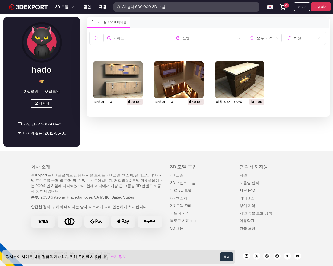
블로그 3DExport (184, 220)
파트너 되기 (179, 213)
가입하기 (320, 7)
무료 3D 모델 (181, 190)
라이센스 (247, 198)
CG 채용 (176, 228)
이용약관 (247, 220)
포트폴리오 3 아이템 (108, 22)
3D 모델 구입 (183, 167)
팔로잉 (52, 91)
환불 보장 (247, 228)
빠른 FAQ (247, 190)
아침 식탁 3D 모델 (229, 102)
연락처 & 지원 (254, 167)
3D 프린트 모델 (182, 182)
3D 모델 (176, 175)
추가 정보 (118, 256)
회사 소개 (41, 167)
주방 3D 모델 (103, 102)
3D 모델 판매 (181, 205)
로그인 (302, 7)
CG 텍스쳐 (178, 198)
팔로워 (30, 91)
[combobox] (212, 38)
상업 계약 (247, 205)
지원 (243, 175)
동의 (226, 257)
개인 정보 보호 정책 (256, 213)
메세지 (41, 103)
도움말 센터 (249, 182)
